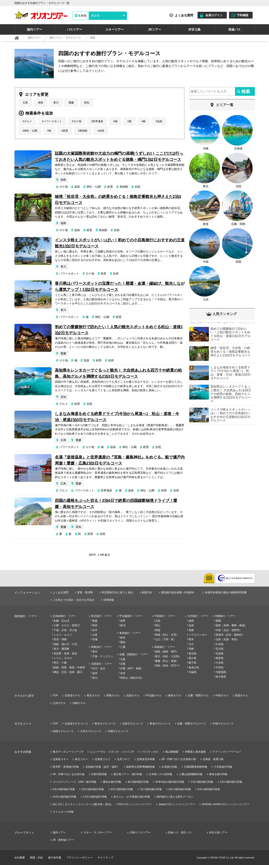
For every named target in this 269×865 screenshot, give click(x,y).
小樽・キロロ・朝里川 (67, 625)
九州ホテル (59, 703)
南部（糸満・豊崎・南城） (231, 625)
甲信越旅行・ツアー (131, 616)
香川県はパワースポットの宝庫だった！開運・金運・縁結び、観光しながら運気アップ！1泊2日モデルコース (120, 286)
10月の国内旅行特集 (64, 796)
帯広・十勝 (60, 662)
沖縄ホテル (78, 703)
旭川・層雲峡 (61, 648)
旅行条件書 (54, 857)
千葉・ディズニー (102, 656)
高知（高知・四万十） (168, 665)
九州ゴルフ (123, 759)
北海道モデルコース (76, 723)
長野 (122, 620)
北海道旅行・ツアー (64, 616)
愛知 (122, 642)
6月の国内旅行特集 (122, 789)
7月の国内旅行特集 (151, 789)
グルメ (28, 121)
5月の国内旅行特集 (93, 789)
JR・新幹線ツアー (63, 839)
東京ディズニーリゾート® (68, 751)
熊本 (191, 639)
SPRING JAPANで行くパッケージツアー (226, 804)
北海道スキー (60, 759)
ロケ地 (77, 121)
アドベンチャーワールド (226, 751)
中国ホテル (221, 695)
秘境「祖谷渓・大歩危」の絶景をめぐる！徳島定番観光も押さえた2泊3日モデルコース (118, 199)
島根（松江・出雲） (167, 634)
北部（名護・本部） (227, 639)
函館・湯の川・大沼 (65, 644)
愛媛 (71, 102)
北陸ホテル (132, 695)
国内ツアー (34, 29)
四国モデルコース (63, 731)
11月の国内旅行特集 (95, 796)
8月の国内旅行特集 (179, 789)
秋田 (94, 625)
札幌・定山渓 (61, 620)
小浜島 (220, 662)
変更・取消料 (85, 592)
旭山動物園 (171, 751)
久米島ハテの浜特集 (160, 774)
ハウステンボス (198, 634)
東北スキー (81, 759)
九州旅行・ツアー (197, 616)
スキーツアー (114, 29)
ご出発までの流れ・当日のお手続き (74, 599)
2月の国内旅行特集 (202, 781)
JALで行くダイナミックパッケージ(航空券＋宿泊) (82, 804)
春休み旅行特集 (218, 774)
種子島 (192, 662)
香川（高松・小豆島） (168, 656)
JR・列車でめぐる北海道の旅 (178, 759)
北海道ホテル (72, 695)
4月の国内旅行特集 (64, 789)
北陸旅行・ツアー (101, 663)
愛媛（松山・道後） (167, 660)
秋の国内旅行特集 (138, 781)
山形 (94, 634)
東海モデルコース (160, 723)
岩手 (94, 630)
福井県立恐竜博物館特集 (140, 766)
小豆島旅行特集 (223, 766)
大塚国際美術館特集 (195, 766)
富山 (94, 677)
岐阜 (122, 637)
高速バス (234, 29)
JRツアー (154, 29)
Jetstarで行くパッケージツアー (176, 804)
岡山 (157, 625)
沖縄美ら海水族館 (195, 751)
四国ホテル (241, 695)
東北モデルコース (105, 723)
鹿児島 (192, 653)
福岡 (191, 620)
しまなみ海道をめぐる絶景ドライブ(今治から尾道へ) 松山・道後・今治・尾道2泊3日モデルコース (117, 417)
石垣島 (220, 653)
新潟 (122, 625)
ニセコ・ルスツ (63, 634)
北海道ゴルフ (102, 759)
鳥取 (157, 630)
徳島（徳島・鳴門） (167, 651)
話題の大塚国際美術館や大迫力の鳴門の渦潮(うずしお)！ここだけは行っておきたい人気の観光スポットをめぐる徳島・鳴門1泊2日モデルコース (119, 156)
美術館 (83, 130)
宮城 (94, 639)
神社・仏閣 (30, 130)
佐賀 (191, 625)
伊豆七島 (194, 29)
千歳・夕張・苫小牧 (65, 630)
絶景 (65, 130)
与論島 (192, 672)
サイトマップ (105, 857)
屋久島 (192, 658)
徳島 (40, 102)
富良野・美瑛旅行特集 (66, 766)
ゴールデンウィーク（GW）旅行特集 (75, 781)
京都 (122, 663)
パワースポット (52, 121)
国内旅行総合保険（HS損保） (178, 592)
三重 (122, 647)
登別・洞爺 (60, 639)
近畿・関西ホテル (198, 695)
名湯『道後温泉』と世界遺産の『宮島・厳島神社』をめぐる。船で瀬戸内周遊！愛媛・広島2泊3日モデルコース (120, 460)
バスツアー (74, 29)
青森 (94, 620)
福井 (94, 673)
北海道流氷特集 (146, 759)
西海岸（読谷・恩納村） (230, 634)
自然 (101, 130)
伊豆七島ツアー (218, 832)
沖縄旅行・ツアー (225, 616)
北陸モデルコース (132, 723)
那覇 (218, 620)
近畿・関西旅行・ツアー (133, 654)
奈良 (122, 673)
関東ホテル (113, 695)
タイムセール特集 (63, 811)
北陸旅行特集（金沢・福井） (102, 766)
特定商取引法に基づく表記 (117, 592)
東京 (94, 651)
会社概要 (19, 857)
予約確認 (242, 15)
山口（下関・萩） (165, 639)
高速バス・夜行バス (180, 832)
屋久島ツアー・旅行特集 (127, 774)
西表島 (220, 658)
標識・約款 (36, 857)
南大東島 (221, 676)
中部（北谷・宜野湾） (229, 630)
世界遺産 (98, 121)
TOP (55, 695)
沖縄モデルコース (118, 731)
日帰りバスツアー (140, 832)
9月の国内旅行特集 (209, 789)
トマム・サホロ (63, 658)
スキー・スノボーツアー (97, 832)
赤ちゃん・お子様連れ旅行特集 (131, 796)
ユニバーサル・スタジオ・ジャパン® (112, 751)
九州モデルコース (90, 731)
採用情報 (108, 599)
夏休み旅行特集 (112, 781)
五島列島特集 (99, 774)
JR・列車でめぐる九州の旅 (69, 774)
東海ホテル (174, 695)
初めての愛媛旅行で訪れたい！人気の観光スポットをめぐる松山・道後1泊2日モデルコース (119, 330)
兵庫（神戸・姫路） (132, 668)
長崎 (191, 630)
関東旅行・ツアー (101, 647)
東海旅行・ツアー (129, 633)
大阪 (122, 659)
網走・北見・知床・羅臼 (68, 672)
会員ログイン (213, 15)
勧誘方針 (147, 592)
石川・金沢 (98, 668)
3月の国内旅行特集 (231, 781)
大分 (191, 644)
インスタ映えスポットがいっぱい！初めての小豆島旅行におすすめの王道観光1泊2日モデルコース (120, 243)
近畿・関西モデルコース (191, 723)
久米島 (220, 644)
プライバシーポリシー (79, 857)
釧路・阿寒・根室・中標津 (69, 667)
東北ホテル (93, 695)
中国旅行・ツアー (164, 616)
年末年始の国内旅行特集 (169, 781)
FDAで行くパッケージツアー (135, 804)
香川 (56, 102)
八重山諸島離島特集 (191, 774)
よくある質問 (184, 15)
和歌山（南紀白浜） (132, 677)
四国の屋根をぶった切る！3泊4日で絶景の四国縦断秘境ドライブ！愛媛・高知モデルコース (116, 503)
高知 (86, 102)
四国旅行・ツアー (164, 647)
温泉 (159, 121)
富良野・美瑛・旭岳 (65, 653)
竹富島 (220, 667)
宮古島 (220, 648)
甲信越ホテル (153, 695)
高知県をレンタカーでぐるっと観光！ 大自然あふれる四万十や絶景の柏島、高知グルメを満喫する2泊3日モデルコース (118, 373)
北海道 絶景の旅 (213, 759)
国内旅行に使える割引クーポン (175, 796)
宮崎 (191, 648)
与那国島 (221, 672)
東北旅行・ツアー (101, 616)
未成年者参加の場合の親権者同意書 (226, 592)
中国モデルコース (223, 723)
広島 (25, 102)
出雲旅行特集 (169, 766)
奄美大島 (194, 667)
